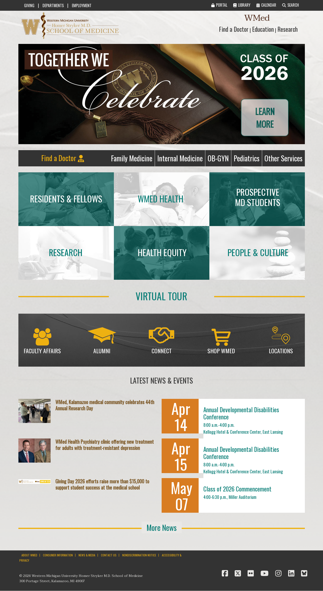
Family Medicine (133, 159)
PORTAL (219, 5)
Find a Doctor (234, 29)
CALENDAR (266, 5)
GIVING (29, 5)
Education (263, 29)
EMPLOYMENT (81, 5)
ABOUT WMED (29, 555)
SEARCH (290, 5)
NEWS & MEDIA (87, 555)
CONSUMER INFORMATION (58, 555)
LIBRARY (241, 5)
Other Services (285, 159)
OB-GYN (219, 159)
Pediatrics (248, 159)
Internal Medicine (181, 159)
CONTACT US (108, 555)
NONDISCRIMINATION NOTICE (139, 555)
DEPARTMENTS (53, 5)
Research (287, 29)
